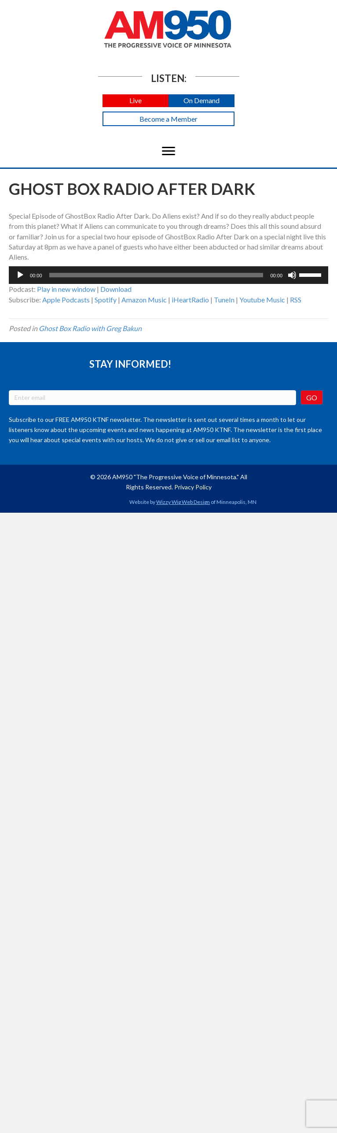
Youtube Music (262, 299)
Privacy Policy (193, 487)
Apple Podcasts (66, 299)
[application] (168, 275)
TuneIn (224, 299)
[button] (135, 100)
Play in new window (66, 289)
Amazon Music (144, 299)
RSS (295, 299)
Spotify (106, 299)
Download (116, 289)
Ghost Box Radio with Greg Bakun (90, 328)
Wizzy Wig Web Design (183, 502)
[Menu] (168, 151)
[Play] (20, 275)
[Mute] (292, 275)
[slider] (156, 275)
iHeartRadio (190, 299)
